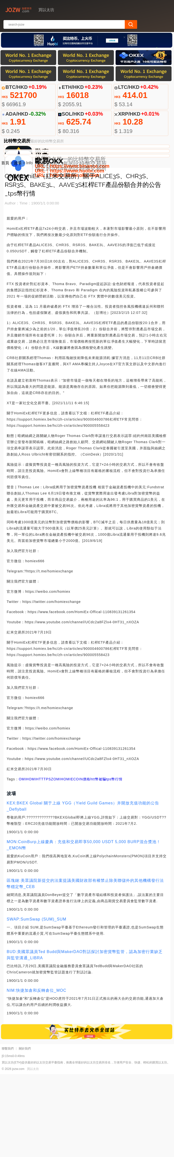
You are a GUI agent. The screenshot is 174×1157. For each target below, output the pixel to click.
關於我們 (25, 1131)
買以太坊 (33, 1152)
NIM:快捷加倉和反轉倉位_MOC (36, 1073)
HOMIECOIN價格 (75, 862)
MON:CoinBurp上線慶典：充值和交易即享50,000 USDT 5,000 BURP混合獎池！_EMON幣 (84, 928)
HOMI (31, 862)
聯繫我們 (8, 1131)
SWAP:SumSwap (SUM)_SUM (36, 1002)
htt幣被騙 (98, 862)
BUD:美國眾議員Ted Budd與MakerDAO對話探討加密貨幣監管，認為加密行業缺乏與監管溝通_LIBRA (85, 1037)
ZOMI (56, 862)
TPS (47, 862)
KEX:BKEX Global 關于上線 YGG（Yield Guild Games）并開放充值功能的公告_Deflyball (83, 889)
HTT (40, 862)
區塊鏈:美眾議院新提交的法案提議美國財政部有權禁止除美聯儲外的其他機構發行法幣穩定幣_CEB (85, 966)
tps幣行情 (114, 862)
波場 (18, 246)
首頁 (5, 246)
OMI (22, 862)
